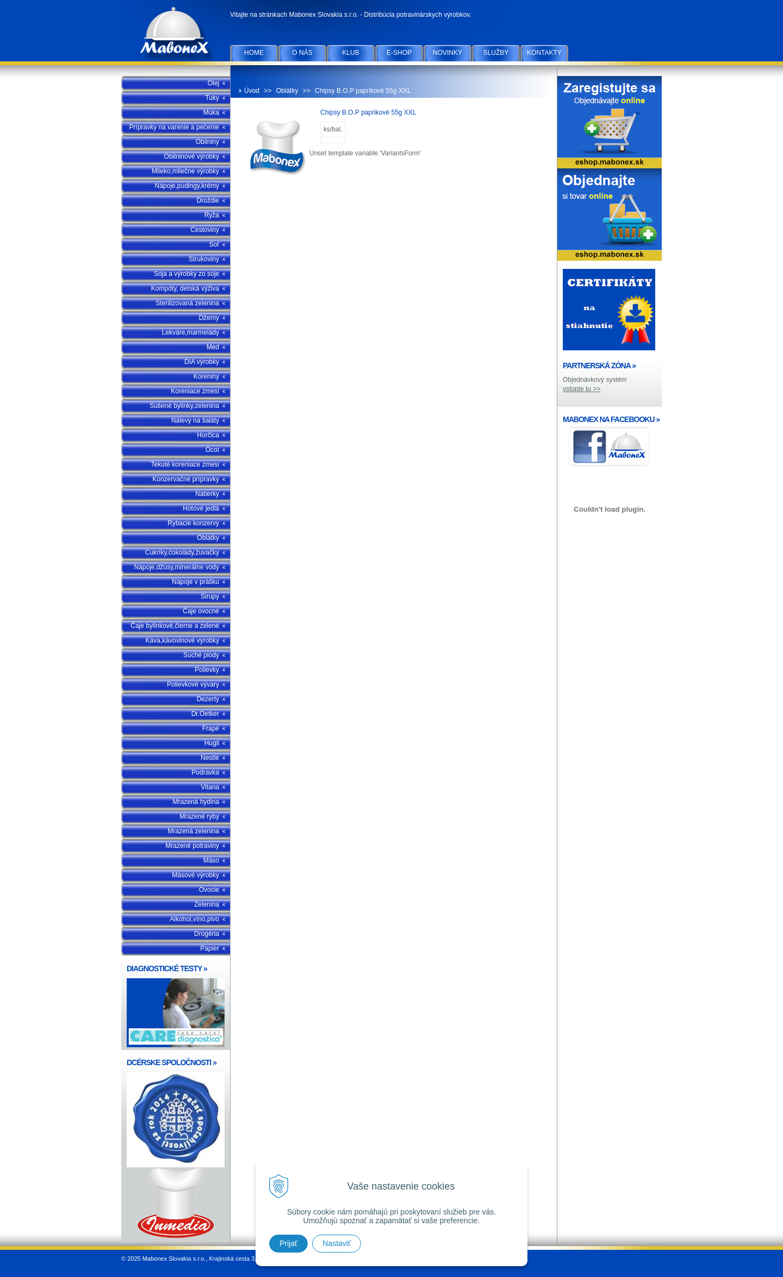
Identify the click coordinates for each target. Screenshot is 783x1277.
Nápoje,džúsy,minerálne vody (176, 567)
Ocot (212, 450)
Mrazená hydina (196, 802)
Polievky (207, 670)
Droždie (208, 200)
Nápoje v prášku (195, 582)
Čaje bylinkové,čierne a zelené (174, 626)
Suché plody (201, 655)
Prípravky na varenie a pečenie (174, 127)
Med (213, 347)
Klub (350, 52)
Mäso (211, 860)
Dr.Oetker (205, 714)
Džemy (209, 318)
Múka (211, 112)
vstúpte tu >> (581, 389)
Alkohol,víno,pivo (194, 919)
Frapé (210, 728)
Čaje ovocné (201, 611)
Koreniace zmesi (195, 391)
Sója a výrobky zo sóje (186, 274)
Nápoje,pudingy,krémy (186, 186)
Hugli (211, 743)
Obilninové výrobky (191, 156)
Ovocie (209, 890)
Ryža (211, 215)
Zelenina (206, 904)
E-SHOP (399, 52)
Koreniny (206, 376)
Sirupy (210, 596)
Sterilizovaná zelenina (187, 303)
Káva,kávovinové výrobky (182, 640)
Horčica (208, 435)
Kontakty (544, 52)
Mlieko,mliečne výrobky (185, 171)
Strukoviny (204, 259)
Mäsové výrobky (195, 875)
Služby (496, 52)
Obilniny (207, 142)
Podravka (205, 772)
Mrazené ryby (199, 816)
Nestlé (210, 758)
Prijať (288, 1243)
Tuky (212, 98)
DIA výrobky (201, 362)
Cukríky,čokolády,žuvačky (182, 552)
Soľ (214, 244)
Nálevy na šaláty (195, 420)
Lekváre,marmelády (190, 332)
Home (254, 52)
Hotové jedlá (201, 508)
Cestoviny (204, 230)
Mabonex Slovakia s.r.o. (176, 32)
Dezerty (208, 699)
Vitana (210, 787)
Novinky (447, 52)
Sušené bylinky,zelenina (184, 406)
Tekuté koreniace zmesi (185, 464)
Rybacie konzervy (193, 523)
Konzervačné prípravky (185, 479)
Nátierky (207, 494)
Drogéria (206, 934)
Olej (213, 83)
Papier (209, 948)
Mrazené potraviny (192, 846)
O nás (302, 52)
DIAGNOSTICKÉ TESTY (167, 968)
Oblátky (208, 538)
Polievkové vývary (193, 684)
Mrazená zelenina (193, 831)
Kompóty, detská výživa (185, 288)
